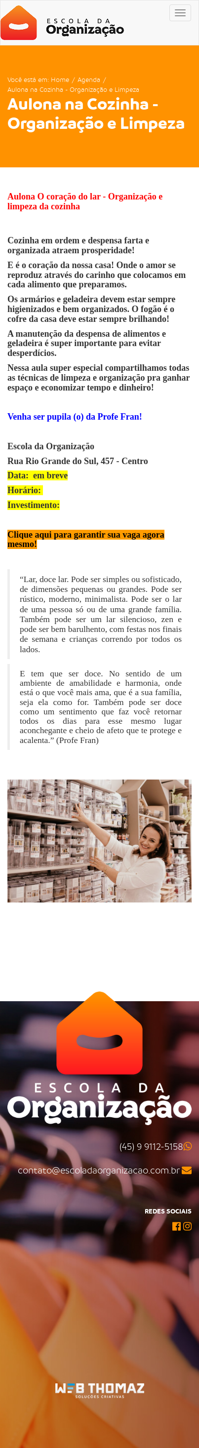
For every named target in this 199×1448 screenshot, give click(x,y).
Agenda (89, 79)
